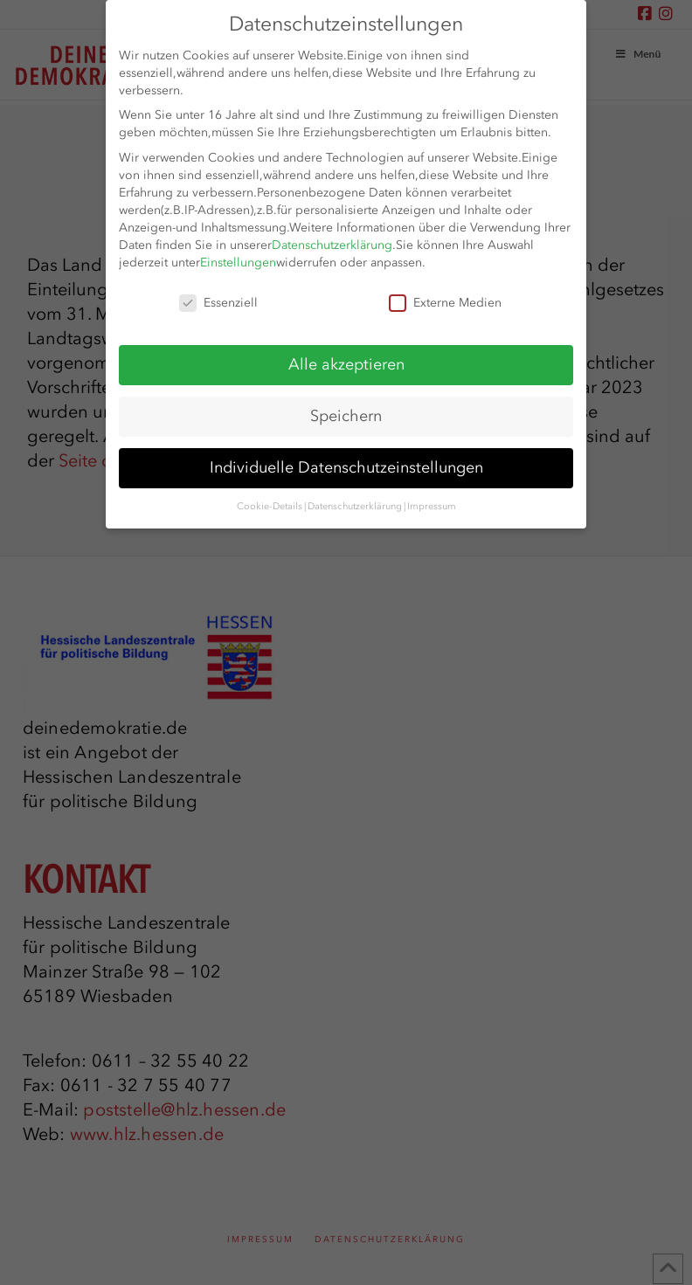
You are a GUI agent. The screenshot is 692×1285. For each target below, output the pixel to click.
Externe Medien (445, 303)
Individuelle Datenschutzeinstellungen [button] (346, 467)
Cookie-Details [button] (269, 506)
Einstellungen (238, 262)
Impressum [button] (431, 506)
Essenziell (218, 303)
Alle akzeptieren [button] (346, 364)
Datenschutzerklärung (332, 245)
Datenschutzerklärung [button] (355, 506)
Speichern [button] (346, 415)
